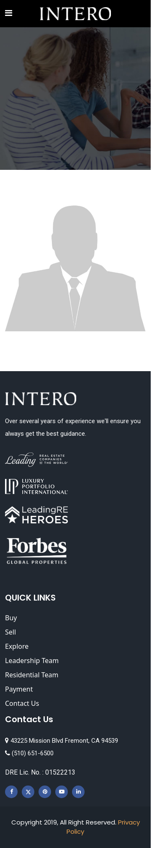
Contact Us (22, 703)
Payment (19, 689)
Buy (11, 617)
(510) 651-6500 (29, 753)
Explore (16, 646)
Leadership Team (32, 660)
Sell (10, 632)
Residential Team (31, 674)
